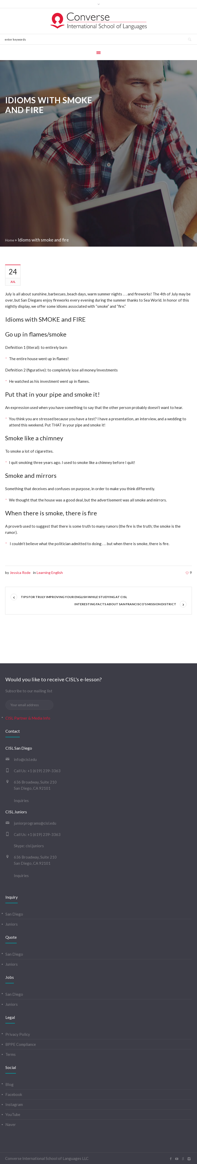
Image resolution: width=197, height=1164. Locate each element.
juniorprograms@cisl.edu (35, 823)
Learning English (50, 572)
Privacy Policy (17, 1034)
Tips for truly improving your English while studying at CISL (74, 597)
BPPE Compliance (20, 1044)
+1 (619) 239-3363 (44, 770)
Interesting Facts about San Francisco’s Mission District (125, 604)
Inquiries (21, 800)
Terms (10, 1054)
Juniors (11, 924)
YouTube (12, 1114)
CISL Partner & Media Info (27, 718)
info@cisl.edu (25, 759)
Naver (10, 1124)
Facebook (13, 1094)
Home (9, 240)
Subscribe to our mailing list (28, 690)
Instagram (14, 1104)
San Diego (14, 914)
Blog (9, 1084)
